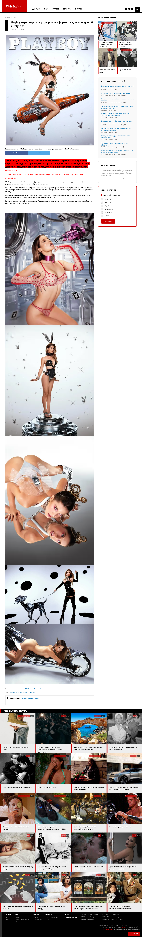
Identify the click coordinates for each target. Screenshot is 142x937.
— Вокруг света (49, 922)
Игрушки (55, 9)
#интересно (19, 692)
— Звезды (7, 919)
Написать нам (134, 933)
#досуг (26, 692)
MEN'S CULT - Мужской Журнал (35, 689)
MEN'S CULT (89, 917)
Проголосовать (108, 221)
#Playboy (32, 692)
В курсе (78, 9)
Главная (7, 17)
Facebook (16, 153)
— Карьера (48, 919)
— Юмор (17, 917)
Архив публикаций (70, 917)
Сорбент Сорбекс (108, 929)
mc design (124, 927)
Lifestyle (67, 9)
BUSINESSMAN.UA (112, 917)
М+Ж (46, 9)
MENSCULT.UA (110, 914)
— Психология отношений (22, 919)
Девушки (36, 9)
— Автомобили (37, 919)
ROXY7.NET (89, 914)
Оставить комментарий (30, 698)
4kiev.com (87, 919)
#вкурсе (12, 692)
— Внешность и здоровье (52, 917)
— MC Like (7, 917)
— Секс (17, 922)
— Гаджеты (36, 917)
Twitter (38, 153)
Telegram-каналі (12, 174)
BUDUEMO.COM (112, 919)
